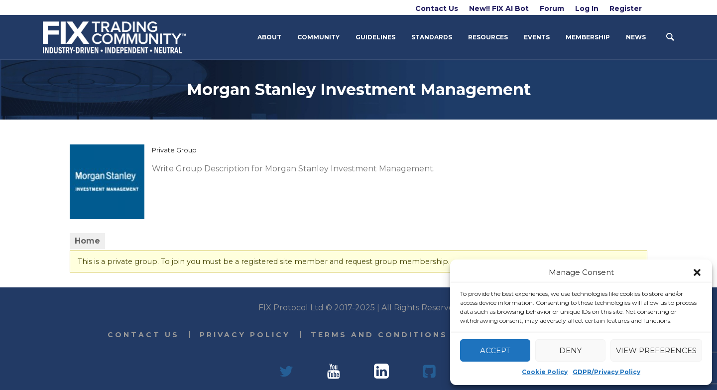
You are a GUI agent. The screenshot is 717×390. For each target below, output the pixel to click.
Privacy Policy (245, 334)
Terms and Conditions (379, 334)
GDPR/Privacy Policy (606, 372)
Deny (570, 350)
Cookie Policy (545, 372)
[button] (697, 272)
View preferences (656, 350)
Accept (495, 350)
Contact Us (143, 334)
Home (87, 241)
